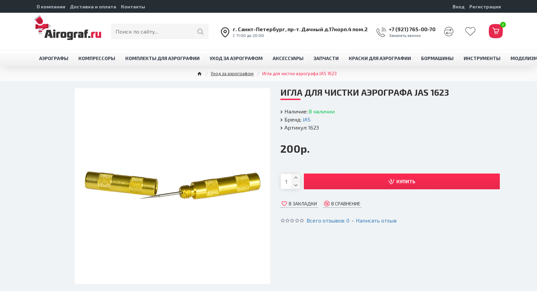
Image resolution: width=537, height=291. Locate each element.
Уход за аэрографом (232, 73)
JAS (307, 119)
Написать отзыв (376, 220)
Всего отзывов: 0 (328, 220)
